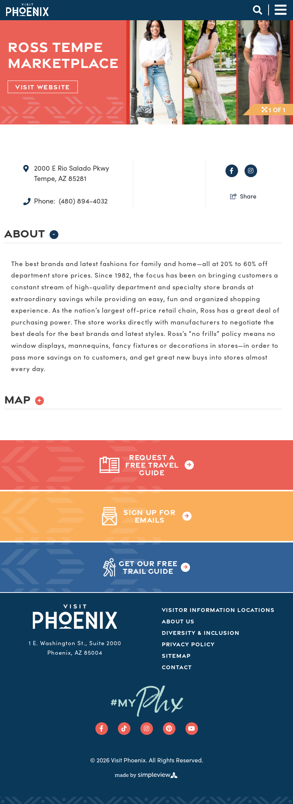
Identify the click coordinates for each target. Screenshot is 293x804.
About (31, 233)
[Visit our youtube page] (191, 728)
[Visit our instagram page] (146, 728)
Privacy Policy (188, 644)
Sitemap (176, 655)
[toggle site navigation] (280, 10)
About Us (178, 621)
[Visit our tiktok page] (124, 728)
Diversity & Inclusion (201, 632)
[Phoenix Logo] (27, 9)
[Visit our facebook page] (101, 728)
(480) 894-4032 (83, 200)
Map (24, 399)
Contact (177, 667)
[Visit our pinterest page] (169, 728)
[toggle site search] (257, 10)
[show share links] (243, 196)
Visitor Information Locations (218, 609)
